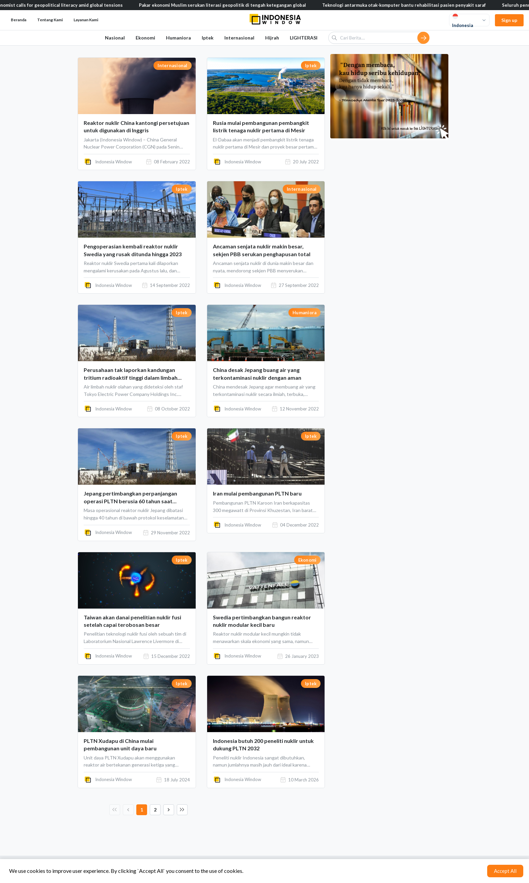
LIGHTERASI (303, 38)
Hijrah (272, 38)
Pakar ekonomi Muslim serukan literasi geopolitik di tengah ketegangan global (227, 5)
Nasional (115, 38)
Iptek (208, 38)
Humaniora (178, 38)
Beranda (18, 19)
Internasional (239, 38)
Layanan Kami (86, 19)
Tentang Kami (50, 19)
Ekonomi (145, 38)
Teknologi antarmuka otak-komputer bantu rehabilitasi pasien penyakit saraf (409, 5)
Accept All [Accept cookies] (505, 871)
